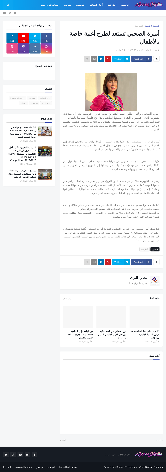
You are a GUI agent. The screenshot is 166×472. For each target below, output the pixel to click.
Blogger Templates (126, 467)
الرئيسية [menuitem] (125, 4)
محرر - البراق (138, 278)
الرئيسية (51, 467)
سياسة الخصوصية (23, 467)
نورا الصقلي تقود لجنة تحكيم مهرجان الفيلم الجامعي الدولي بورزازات (112, 334)
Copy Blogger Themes (151, 467)
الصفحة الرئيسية (152, 25)
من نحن (39, 467)
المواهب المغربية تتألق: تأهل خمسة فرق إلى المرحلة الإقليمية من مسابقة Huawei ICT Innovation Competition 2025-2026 (22, 154)
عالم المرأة (46, 103)
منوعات (23, 103)
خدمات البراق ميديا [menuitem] (50, 4)
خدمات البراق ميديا (17, 98)
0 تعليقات (119, 50)
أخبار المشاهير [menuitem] (96, 4)
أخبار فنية (139, 25)
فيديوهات (34, 103)
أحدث (158, 440)
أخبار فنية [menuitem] (111, 4)
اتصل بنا (7, 467)
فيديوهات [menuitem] (80, 4)
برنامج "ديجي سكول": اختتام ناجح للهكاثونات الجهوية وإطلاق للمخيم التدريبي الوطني (21, 173)
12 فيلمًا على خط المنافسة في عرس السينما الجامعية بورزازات (145, 334)
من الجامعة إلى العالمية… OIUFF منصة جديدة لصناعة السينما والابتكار (80, 334)
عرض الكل (68, 298)
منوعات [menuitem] (67, 4)
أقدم (64, 440)
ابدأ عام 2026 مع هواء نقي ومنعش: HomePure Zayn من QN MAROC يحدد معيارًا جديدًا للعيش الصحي (22, 132)
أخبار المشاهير (45, 98)
